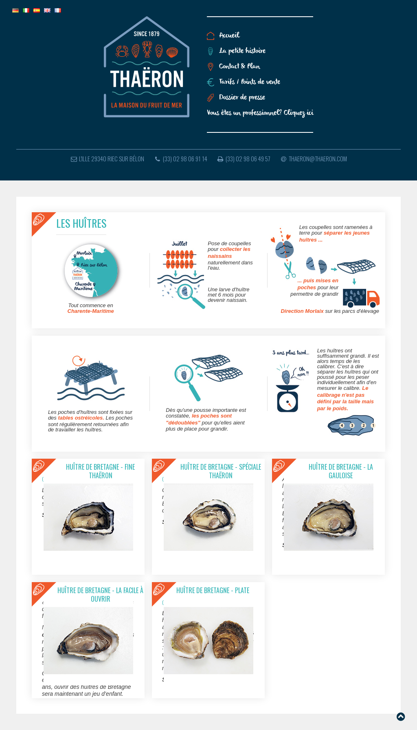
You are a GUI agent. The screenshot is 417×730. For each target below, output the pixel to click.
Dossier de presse (242, 97)
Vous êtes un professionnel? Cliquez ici (260, 113)
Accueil (229, 36)
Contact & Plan (239, 66)
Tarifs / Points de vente (249, 82)
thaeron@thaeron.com (313, 158)
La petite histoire (242, 51)
